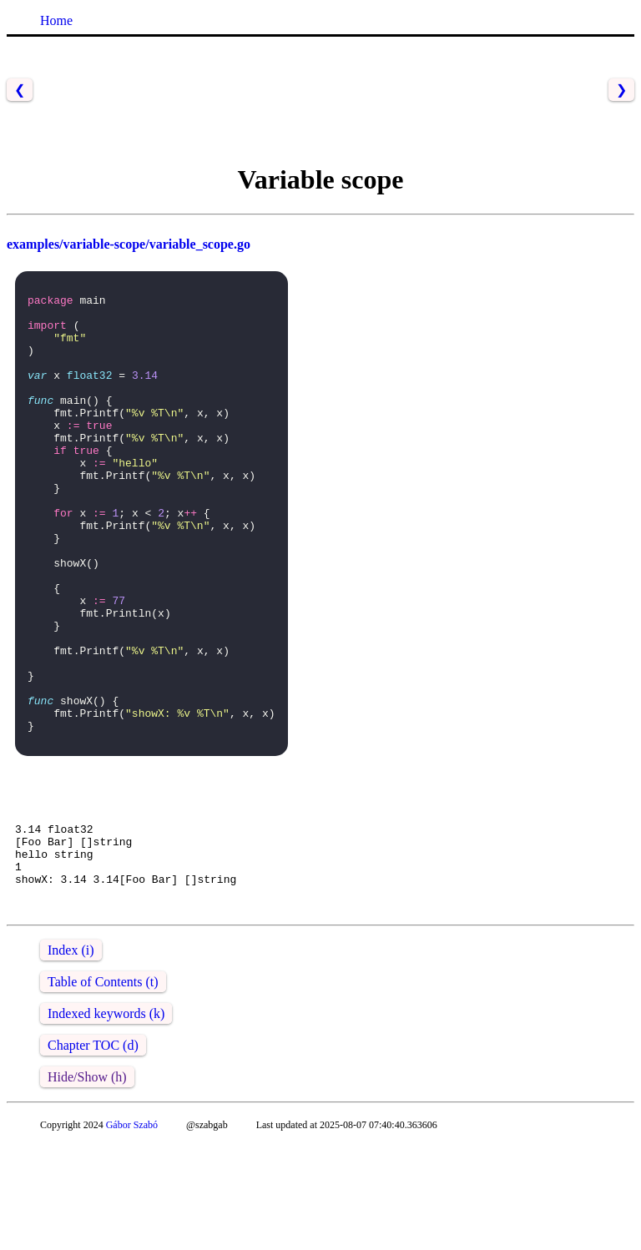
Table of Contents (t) (103, 1087)
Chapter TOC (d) (93, 1150)
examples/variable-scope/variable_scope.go (128, 244)
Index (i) (71, 1055)
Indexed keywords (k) (106, 1118)
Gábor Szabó (132, 1230)
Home (56, 20)
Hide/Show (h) (87, 1182)
